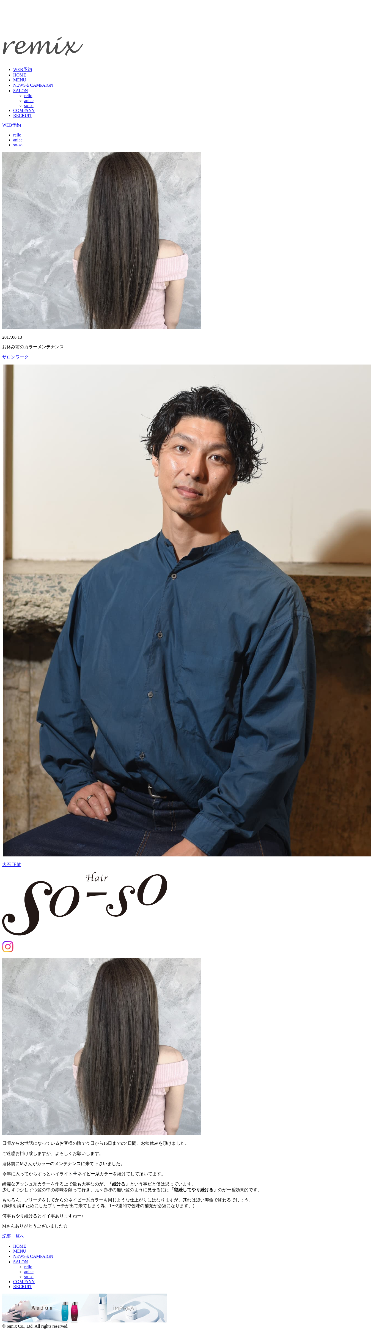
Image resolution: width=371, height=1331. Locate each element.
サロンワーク (15, 357)
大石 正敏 (11, 864)
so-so (29, 105)
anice (29, 100)
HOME (19, 75)
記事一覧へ (13, 1236)
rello (28, 95)
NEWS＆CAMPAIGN (33, 85)
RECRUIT (22, 115)
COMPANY (24, 110)
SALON (20, 90)
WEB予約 (22, 69)
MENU (19, 80)
